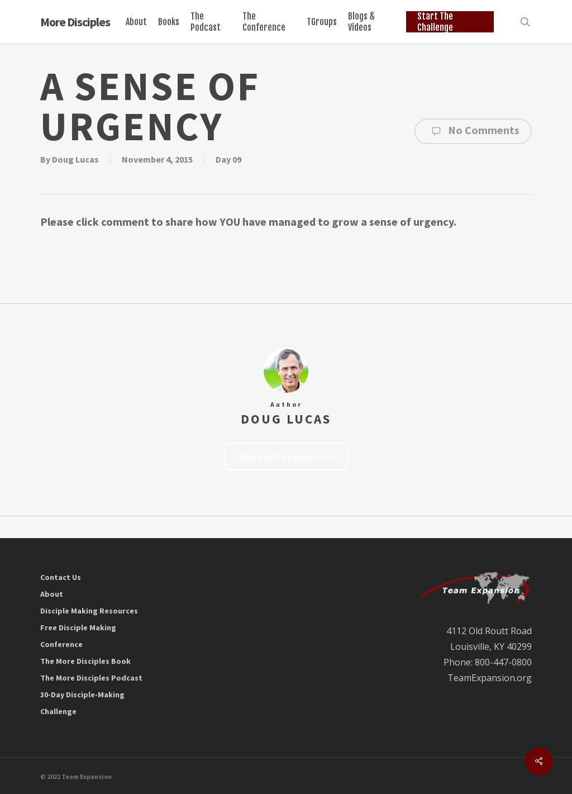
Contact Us (60, 577)
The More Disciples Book (85, 661)
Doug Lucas (75, 159)
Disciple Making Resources (89, 611)
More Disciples (75, 22)
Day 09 (228, 159)
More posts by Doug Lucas (286, 456)
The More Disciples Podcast (91, 678)
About (51, 594)
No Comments (473, 131)
